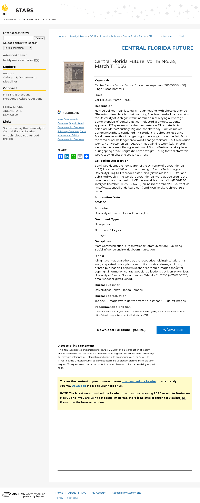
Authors (8, 73)
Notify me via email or (21, 60)
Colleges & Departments (20, 77)
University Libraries (77, 36)
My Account (99, 492)
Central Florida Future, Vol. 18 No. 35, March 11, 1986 (135, 64)
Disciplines (10, 81)
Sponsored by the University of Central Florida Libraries (24, 129)
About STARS (12, 110)
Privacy (59, 497)
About (72, 492)
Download (173, 330)
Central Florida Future (134, 36)
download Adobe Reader (139, 381)
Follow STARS (13, 106)
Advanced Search (15, 55)
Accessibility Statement (126, 492)
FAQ (84, 492)
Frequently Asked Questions (22, 98)
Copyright (72, 497)
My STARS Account (16, 94)
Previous (167, 36)
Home (61, 36)
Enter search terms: (16, 32)
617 (150, 36)
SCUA (93, 36)
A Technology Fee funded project (21, 137)
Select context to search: (20, 42)
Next (181, 36)
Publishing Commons (68, 131)
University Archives (109, 36)
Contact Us (10, 114)
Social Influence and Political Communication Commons (72, 135)
